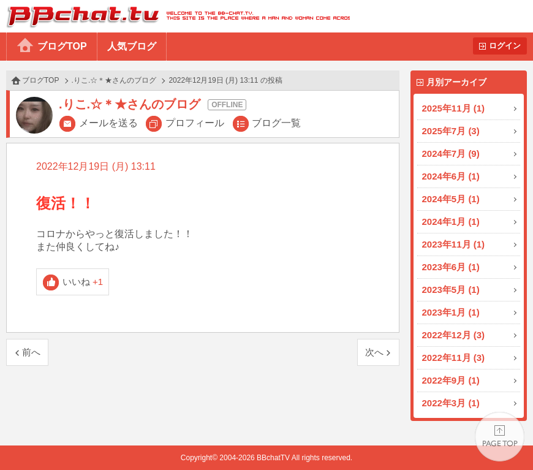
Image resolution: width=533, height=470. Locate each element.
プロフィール (194, 123)
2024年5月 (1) (451, 199)
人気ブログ (131, 46)
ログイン (505, 45)
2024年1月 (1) (451, 221)
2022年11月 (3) (453, 357)
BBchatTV (175, 16)
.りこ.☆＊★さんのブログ (114, 80)
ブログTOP (62, 46)
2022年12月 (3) (453, 335)
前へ (31, 352)
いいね (83, 281)
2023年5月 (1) (451, 289)
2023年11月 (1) (453, 244)
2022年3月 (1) (451, 403)
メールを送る (108, 123)
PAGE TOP (500, 437)
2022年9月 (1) (451, 380)
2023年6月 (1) (451, 267)
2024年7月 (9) (451, 153)
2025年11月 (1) (453, 108)
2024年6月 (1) (451, 176)
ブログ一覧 (276, 123)
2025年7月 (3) (451, 131)
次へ (374, 352)
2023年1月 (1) (451, 312)
